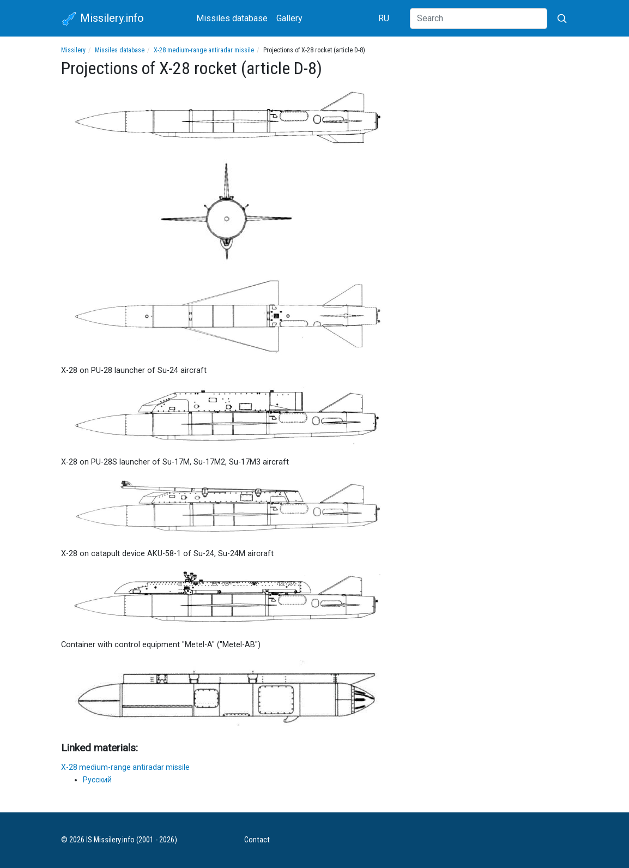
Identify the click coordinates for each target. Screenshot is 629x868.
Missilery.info (102, 19)
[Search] (478, 18)
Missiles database (232, 18)
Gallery (289, 18)
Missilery (73, 50)
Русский (97, 779)
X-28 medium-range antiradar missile (204, 50)
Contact (257, 840)
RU (383, 18)
